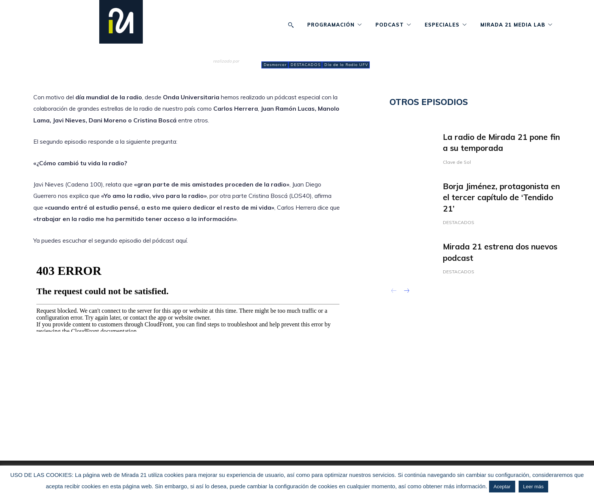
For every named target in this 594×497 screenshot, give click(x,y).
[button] (290, 24)
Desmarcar (274, 64)
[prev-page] (394, 292)
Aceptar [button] (502, 486)
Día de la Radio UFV (346, 64)
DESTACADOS (305, 64)
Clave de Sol (458, 162)
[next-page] (406, 292)
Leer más (533, 486)
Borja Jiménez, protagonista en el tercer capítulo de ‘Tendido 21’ (501, 197)
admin (222, 68)
